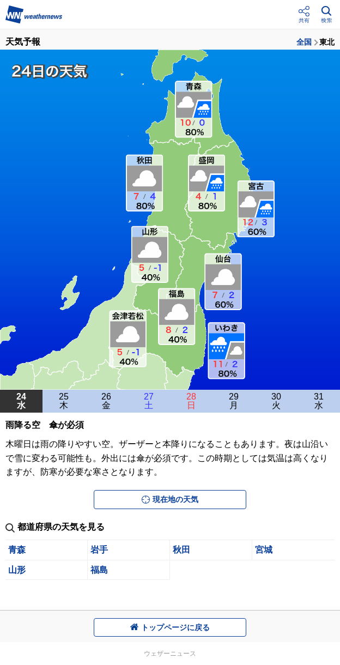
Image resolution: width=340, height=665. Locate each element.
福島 (99, 570)
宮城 (263, 549)
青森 (17, 549)
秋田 (181, 549)
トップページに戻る (170, 627)
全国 (304, 42)
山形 (17, 570)
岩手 (99, 549)
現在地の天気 (170, 499)
